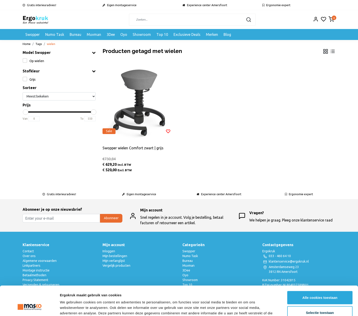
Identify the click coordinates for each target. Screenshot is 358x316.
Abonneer (111, 218)
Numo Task (54, 34)
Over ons (29, 256)
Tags (38, 43)
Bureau (75, 34)
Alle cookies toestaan (319, 271)
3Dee (111, 34)
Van (25, 118)
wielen (51, 43)
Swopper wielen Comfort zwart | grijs (133, 148)
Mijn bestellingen (115, 256)
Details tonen (247, 307)
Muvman (94, 34)
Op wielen (36, 61)
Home (27, 43)
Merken (212, 34)
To (82, 118)
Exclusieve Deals (187, 34)
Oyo (123, 34)
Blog (227, 34)
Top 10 (162, 34)
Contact (28, 251)
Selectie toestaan (320, 286)
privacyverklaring (242, 292)
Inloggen (109, 251)
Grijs (32, 79)
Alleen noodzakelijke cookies (320, 301)
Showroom (142, 34)
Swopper (32, 34)
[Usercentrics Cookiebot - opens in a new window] (30, 307)
